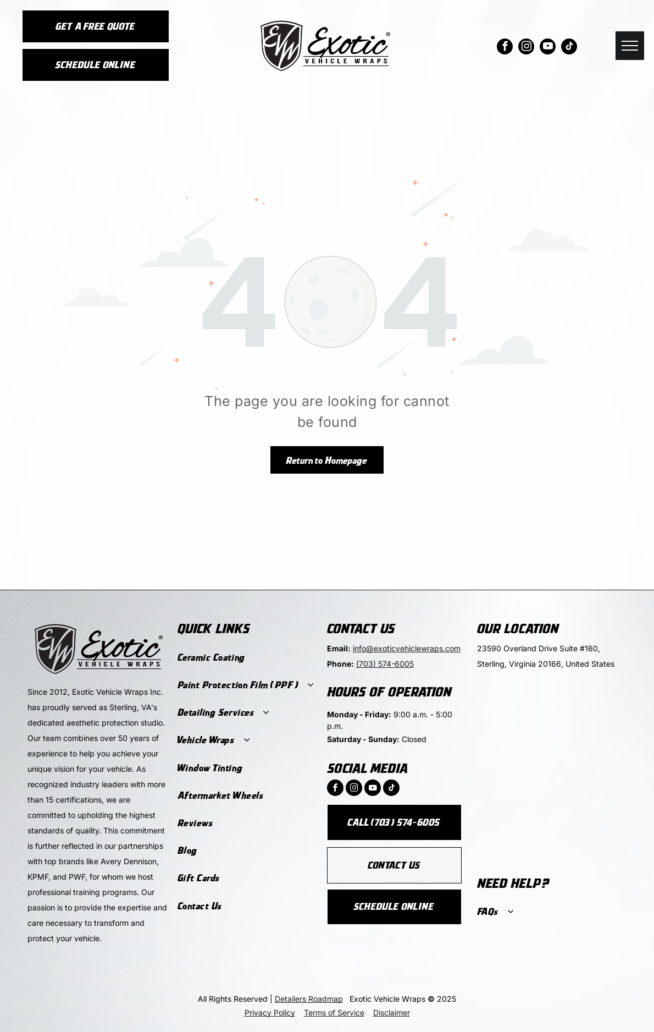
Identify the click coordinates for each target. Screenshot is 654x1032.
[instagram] (526, 48)
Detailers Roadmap (309, 998)
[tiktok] (569, 48)
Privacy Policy (270, 1012)
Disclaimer (391, 1012)
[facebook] (504, 48)
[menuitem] (246, 657)
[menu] (630, 45)
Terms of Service (334, 1012)
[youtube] (547, 48)
